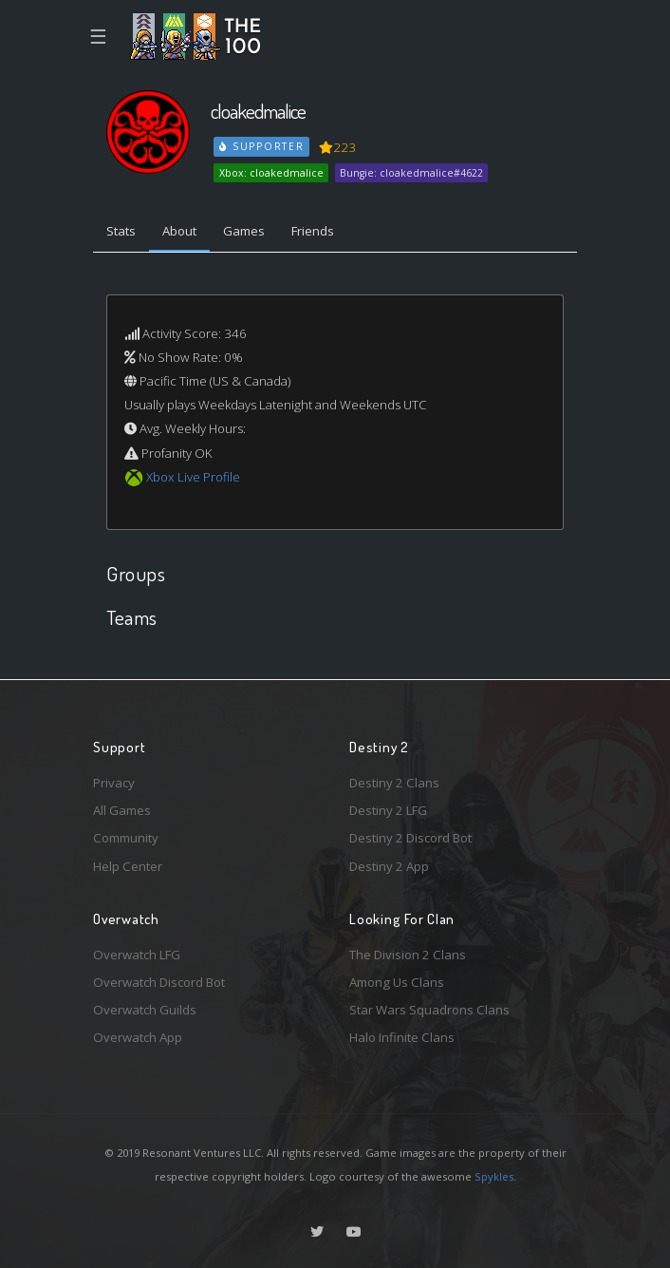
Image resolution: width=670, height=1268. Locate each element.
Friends (312, 230)
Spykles (494, 1176)
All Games (122, 810)
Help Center (127, 866)
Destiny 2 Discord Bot (410, 837)
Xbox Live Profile (193, 476)
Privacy (114, 782)
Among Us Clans (396, 982)
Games (244, 230)
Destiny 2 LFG (388, 810)
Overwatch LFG (136, 954)
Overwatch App (137, 1037)
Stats (121, 230)
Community (125, 837)
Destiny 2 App (389, 866)
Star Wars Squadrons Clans (429, 1009)
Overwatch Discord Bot (159, 982)
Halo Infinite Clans (402, 1037)
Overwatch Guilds (144, 1009)
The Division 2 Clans (407, 954)
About (179, 230)
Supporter (262, 146)
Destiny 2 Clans (394, 782)
